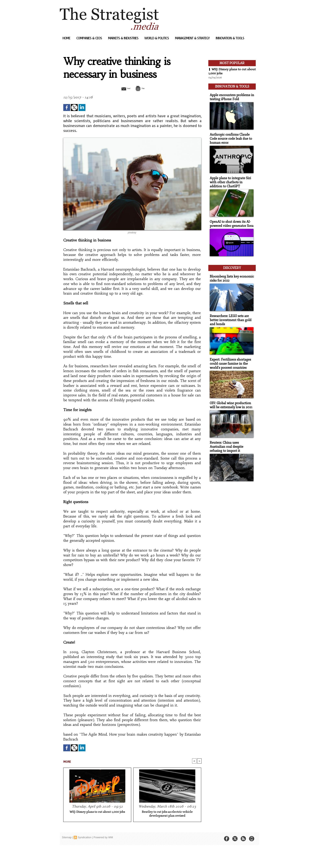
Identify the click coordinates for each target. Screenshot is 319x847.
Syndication (84, 837)
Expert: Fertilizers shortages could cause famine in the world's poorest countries (229, 358)
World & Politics (157, 38)
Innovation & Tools (230, 38)
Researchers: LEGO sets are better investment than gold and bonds (229, 315)
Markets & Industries (123, 38)
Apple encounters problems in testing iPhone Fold (230, 96)
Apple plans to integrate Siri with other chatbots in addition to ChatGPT (231, 179)
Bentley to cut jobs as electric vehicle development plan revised (167, 814)
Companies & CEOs (89, 38)
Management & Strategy (192, 38)
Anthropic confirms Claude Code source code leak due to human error (229, 137)
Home (66, 38)
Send (122, 88)
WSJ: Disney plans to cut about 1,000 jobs (97, 812)
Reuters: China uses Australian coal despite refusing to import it (231, 440)
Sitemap (67, 837)
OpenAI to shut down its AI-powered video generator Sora (230, 221)
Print (142, 88)
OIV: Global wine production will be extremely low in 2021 (230, 399)
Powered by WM (103, 837)
